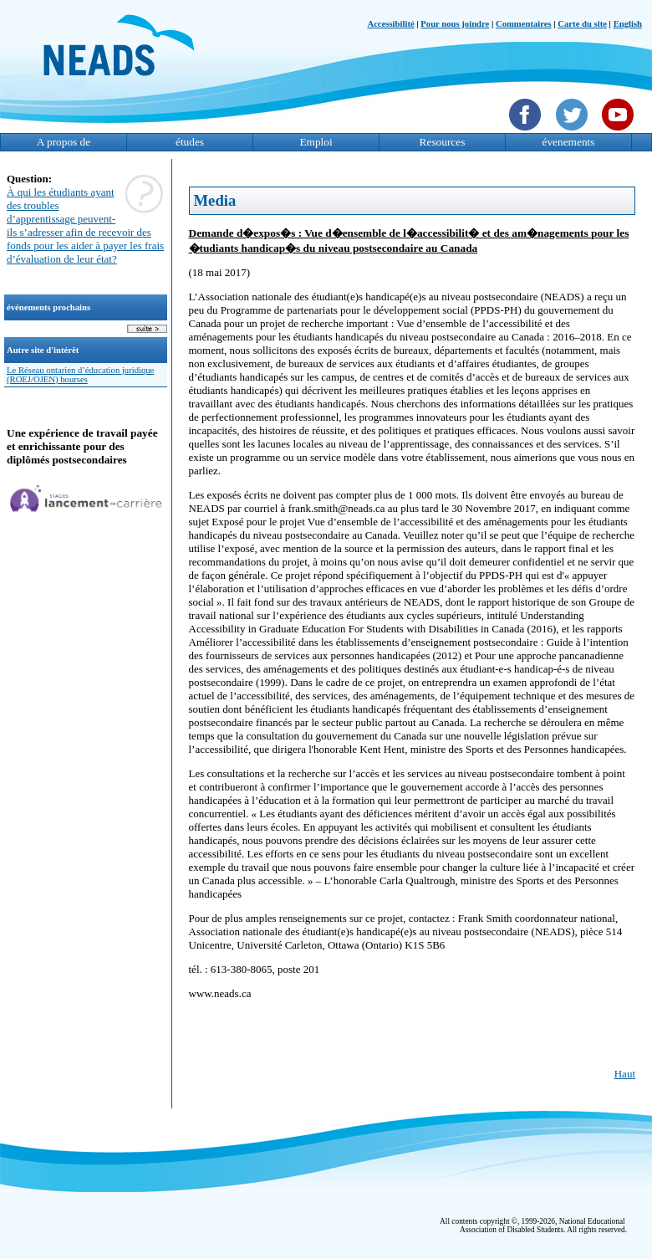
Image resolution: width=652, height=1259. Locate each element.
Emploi (315, 142)
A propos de (63, 142)
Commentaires (524, 23)
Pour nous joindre (454, 23)
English (628, 23)
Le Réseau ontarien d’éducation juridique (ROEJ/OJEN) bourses (80, 375)
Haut (624, 1073)
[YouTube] (620, 132)
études (190, 142)
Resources (443, 142)
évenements (568, 142)
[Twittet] (574, 132)
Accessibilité (390, 23)
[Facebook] (527, 132)
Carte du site (582, 23)
